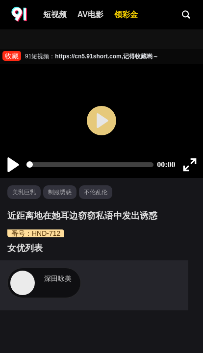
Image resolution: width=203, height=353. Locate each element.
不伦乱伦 (95, 192)
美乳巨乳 (24, 192)
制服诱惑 (60, 192)
